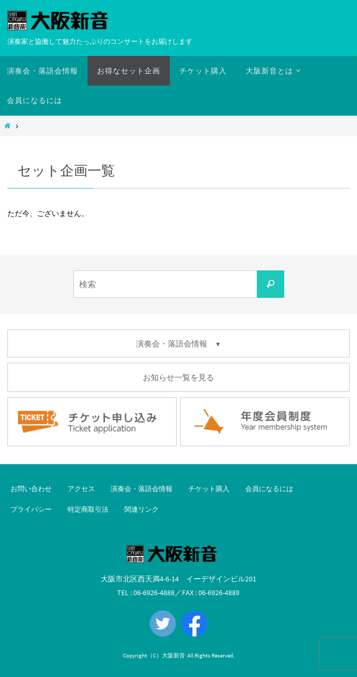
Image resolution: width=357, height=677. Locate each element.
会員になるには (269, 488)
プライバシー (31, 509)
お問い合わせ (31, 488)
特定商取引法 (88, 509)
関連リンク (141, 509)
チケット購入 (208, 488)
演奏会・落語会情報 (141, 488)
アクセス (81, 488)
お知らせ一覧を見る (178, 377)
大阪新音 (173, 655)
